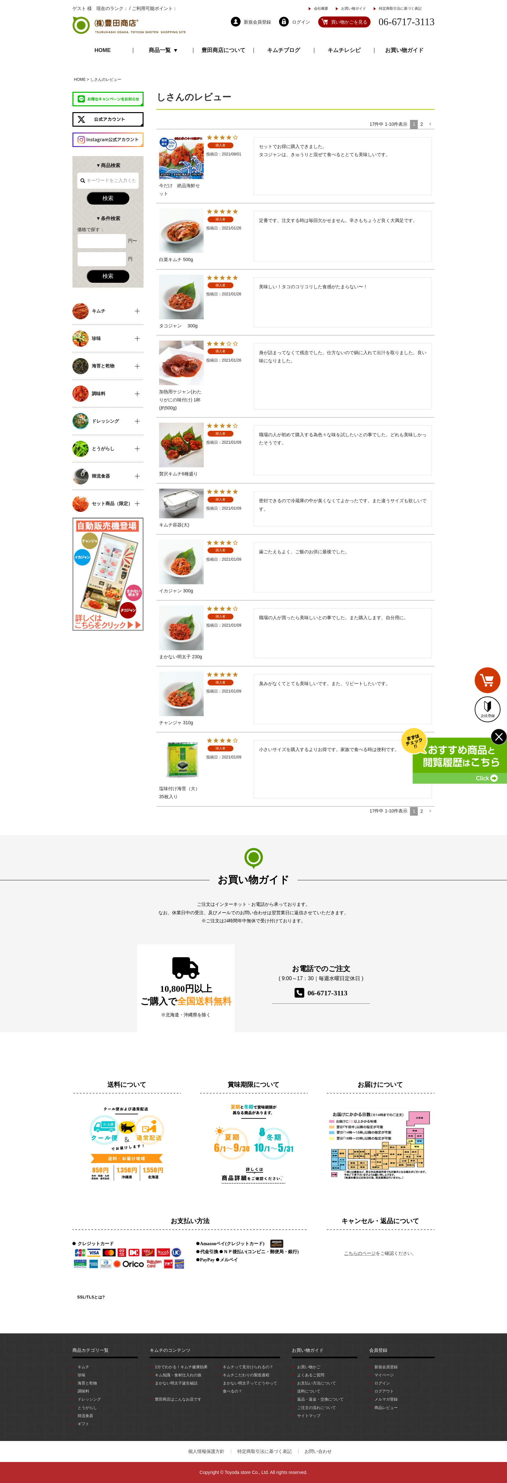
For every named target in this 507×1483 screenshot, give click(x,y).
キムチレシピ (344, 50)
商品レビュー (386, 1407)
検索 (107, 198)
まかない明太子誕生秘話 (176, 1383)
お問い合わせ (318, 1451)
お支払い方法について (316, 1383)
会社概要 (321, 8)
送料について (308, 1391)
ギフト (83, 1424)
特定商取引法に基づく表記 (400, 8)
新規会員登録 (386, 1367)
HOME (102, 50)
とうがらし (87, 1407)
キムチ (83, 1367)
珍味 (81, 1375)
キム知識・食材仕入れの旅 (178, 1375)
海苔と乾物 (87, 1383)
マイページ (384, 1375)
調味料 (83, 1391)
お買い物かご (308, 1367)
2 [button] (421, 124)
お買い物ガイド (353, 8)
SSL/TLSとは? (91, 1297)
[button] (430, 124)
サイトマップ (308, 1416)
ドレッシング (89, 1399)
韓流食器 (85, 1416)
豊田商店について (223, 50)
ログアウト (384, 1391)
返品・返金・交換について (320, 1399)
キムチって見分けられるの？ (248, 1367)
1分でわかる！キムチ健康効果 (181, 1367)
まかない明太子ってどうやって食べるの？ (250, 1387)
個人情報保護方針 (206, 1451)
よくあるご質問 (310, 1375)
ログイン (382, 1383)
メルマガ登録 (386, 1399)
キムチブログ (283, 50)
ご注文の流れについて (316, 1407)
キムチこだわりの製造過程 (246, 1375)
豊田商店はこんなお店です (178, 1399)
